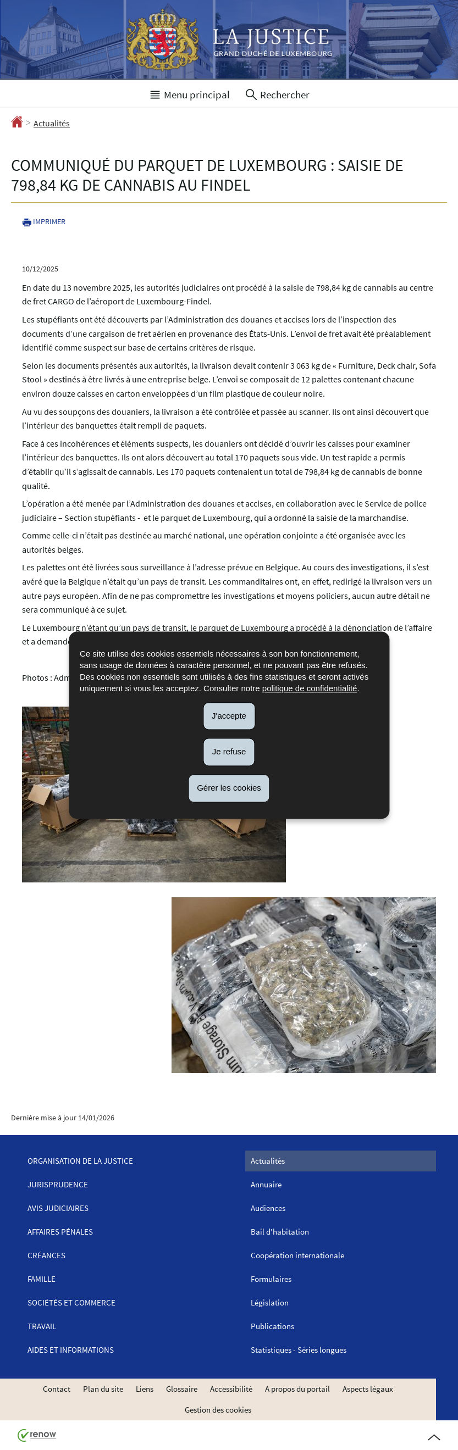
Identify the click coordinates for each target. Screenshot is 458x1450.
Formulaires (271, 1279)
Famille (41, 1279)
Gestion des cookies (218, 1409)
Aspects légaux (368, 1389)
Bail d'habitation (280, 1231)
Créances (46, 1255)
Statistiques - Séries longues (298, 1350)
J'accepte (229, 715)
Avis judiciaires (58, 1208)
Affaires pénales (60, 1231)
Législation (270, 1302)
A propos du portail (297, 1389)
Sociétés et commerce (71, 1302)
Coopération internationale (297, 1255)
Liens (144, 1389)
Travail (41, 1326)
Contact (56, 1389)
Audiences (268, 1208)
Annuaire (266, 1184)
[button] (189, 93)
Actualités (52, 123)
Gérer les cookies (229, 787)
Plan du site (103, 1389)
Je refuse (229, 752)
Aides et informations (70, 1350)
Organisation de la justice (80, 1160)
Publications (272, 1326)
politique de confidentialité (309, 688)
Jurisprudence (57, 1184)
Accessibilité (231, 1389)
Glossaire (181, 1389)
